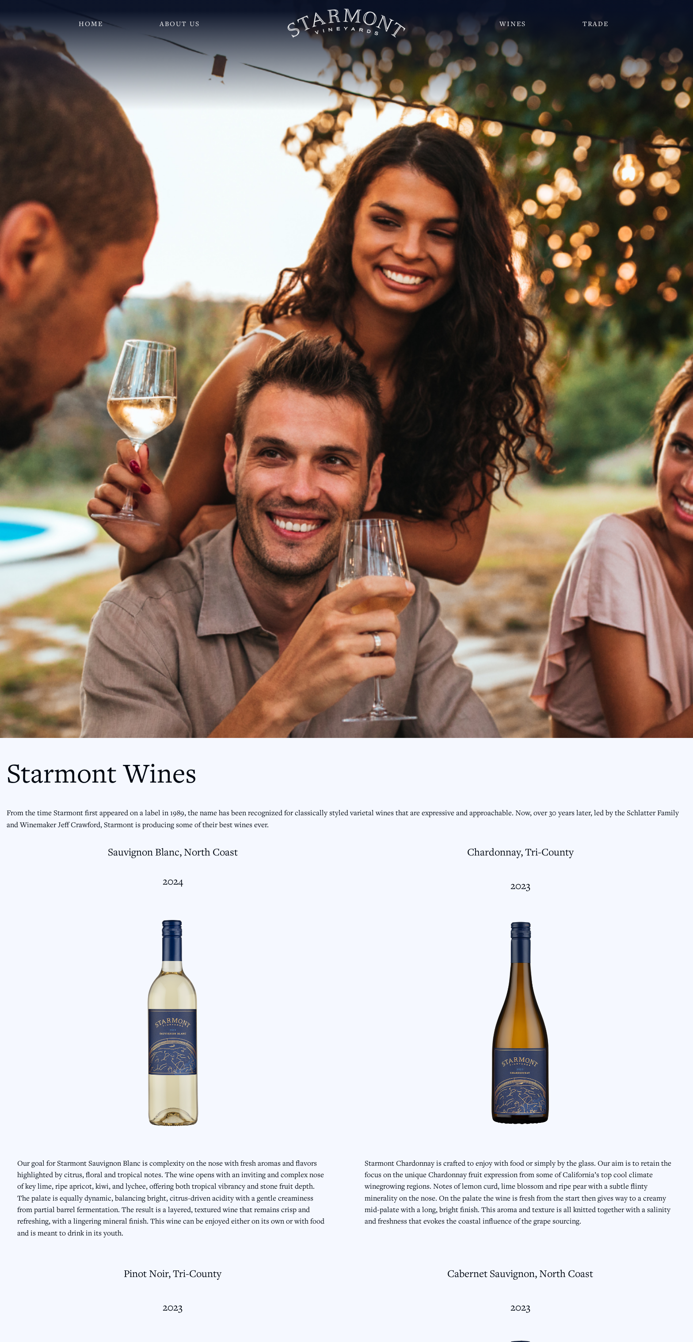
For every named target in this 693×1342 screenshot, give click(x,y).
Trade (596, 23)
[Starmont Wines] (346, 23)
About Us (180, 23)
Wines (512, 23)
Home (91, 23)
